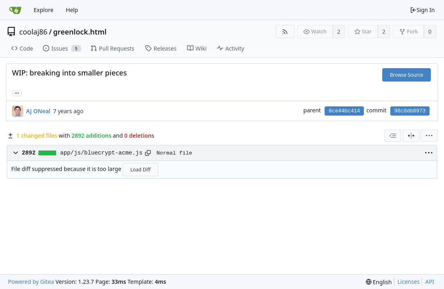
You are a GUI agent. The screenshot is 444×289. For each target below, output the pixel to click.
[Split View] (411, 136)
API (429, 281)
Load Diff (140, 169)
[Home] (15, 10)
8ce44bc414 (344, 111)
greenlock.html (80, 32)
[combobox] (392, 136)
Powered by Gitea (31, 281)
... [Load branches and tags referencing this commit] (16, 92)
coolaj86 (33, 32)
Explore (43, 10)
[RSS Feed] (285, 31)
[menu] (429, 136)
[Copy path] (147, 153)
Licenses (409, 281)
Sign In (422, 10)
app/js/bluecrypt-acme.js (101, 153)
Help (72, 10)
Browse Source (406, 74)
